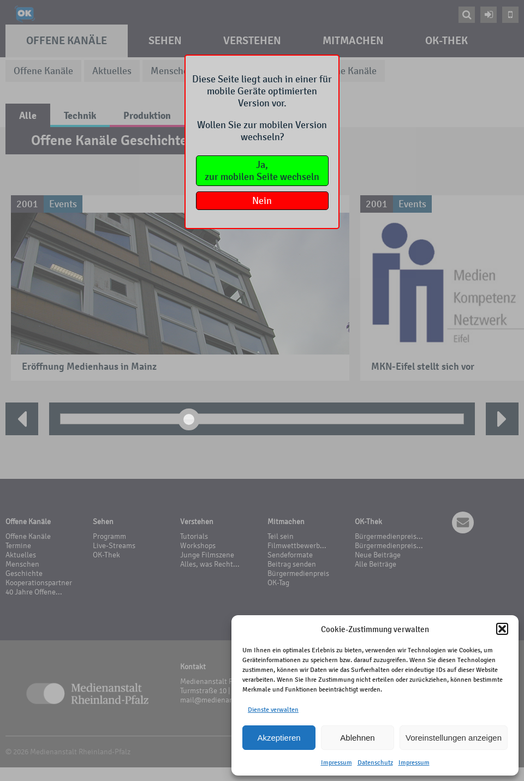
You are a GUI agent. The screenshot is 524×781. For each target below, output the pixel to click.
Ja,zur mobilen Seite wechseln (262, 171)
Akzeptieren (278, 737)
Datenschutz (375, 762)
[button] (502, 628)
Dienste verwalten (273, 709)
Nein (262, 201)
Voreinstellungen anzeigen (454, 737)
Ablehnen (357, 737)
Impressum (336, 762)
